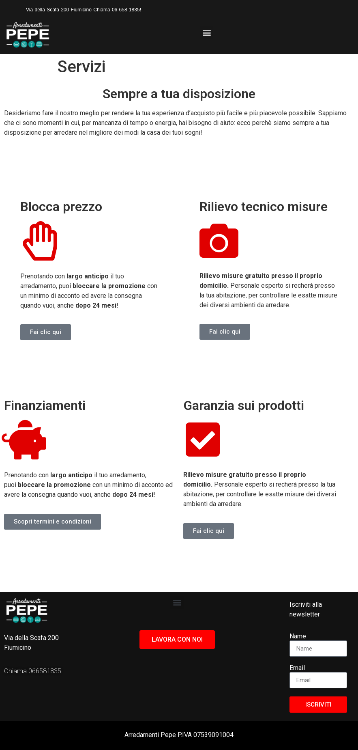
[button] (206, 32)
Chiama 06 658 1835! (117, 10)
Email (297, 668)
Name (297, 636)
